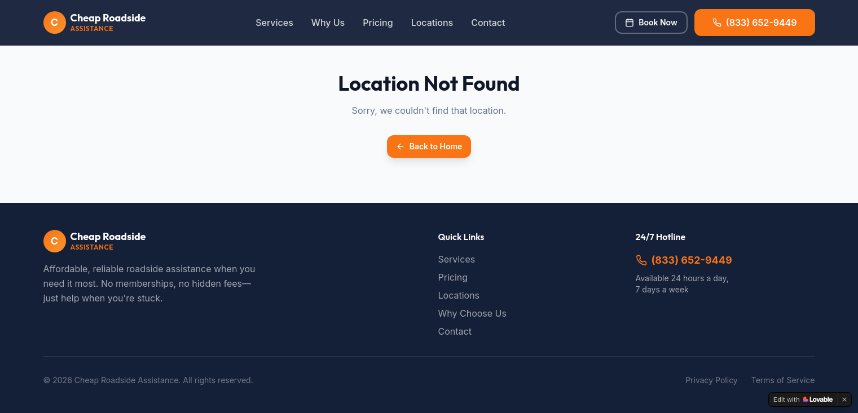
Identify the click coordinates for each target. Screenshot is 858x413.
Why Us (328, 22)
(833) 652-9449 (684, 260)
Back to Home (429, 146)
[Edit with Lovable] (803, 399)
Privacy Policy (711, 380)
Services (274, 22)
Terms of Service (783, 380)
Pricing (378, 22)
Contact (488, 22)
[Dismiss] (844, 399)
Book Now (651, 22)
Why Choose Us (472, 313)
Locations (432, 22)
